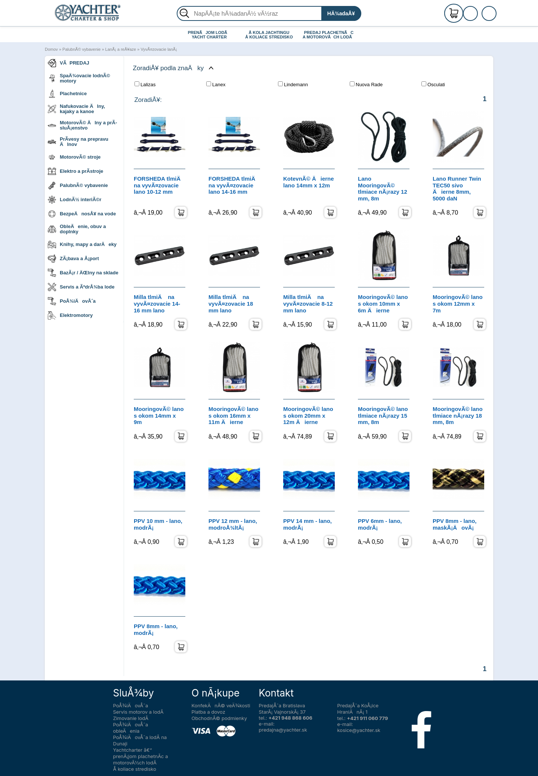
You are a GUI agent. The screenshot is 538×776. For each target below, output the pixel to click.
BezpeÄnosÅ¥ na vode (82, 214)
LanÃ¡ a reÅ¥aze (120, 49)
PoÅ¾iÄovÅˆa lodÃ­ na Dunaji (140, 740)
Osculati (433, 84)
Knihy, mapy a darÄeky (82, 244)
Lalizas (144, 84)
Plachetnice (67, 94)
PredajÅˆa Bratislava (282, 705)
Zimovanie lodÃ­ (131, 718)
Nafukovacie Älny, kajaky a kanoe (76, 108)
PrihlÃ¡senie (479, 18)
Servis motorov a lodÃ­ (138, 712)
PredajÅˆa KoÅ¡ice (358, 705)
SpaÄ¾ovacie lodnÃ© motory (79, 78)
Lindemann (293, 84)
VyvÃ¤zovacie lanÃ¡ (158, 49)
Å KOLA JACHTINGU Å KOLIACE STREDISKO (269, 34)
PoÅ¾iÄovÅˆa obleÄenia (130, 728)
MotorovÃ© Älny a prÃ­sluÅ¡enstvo (82, 125)
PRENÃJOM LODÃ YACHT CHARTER (209, 34)
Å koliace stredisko (135, 769)
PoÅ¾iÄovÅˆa (72, 301)
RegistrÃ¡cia (479, 10)
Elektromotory (70, 315)
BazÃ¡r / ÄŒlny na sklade (83, 273)
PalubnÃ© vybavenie (81, 49)
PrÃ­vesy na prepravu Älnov (78, 141)
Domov (51, 49)
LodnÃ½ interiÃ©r (74, 200)
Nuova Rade (366, 84)
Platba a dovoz (208, 712)
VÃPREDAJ (68, 63)
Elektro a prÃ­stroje (75, 171)
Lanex (215, 84)
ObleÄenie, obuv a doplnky (77, 229)
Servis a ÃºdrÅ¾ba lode (81, 287)
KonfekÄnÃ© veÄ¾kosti (221, 705)
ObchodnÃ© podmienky (219, 718)
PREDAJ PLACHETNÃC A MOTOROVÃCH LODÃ (329, 34)
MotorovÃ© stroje (74, 157)
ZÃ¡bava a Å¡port (73, 259)
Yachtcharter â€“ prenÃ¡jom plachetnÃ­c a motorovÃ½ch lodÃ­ (140, 756)
